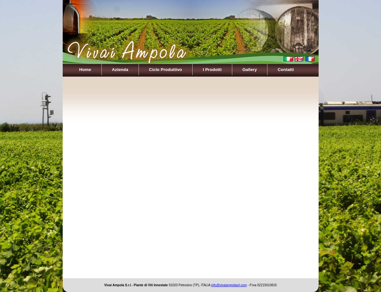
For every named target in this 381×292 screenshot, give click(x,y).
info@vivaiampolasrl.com (229, 285)
